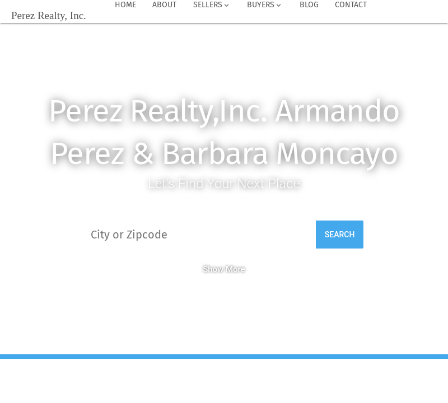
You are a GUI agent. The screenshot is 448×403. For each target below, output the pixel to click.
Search (340, 235)
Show (213, 269)
